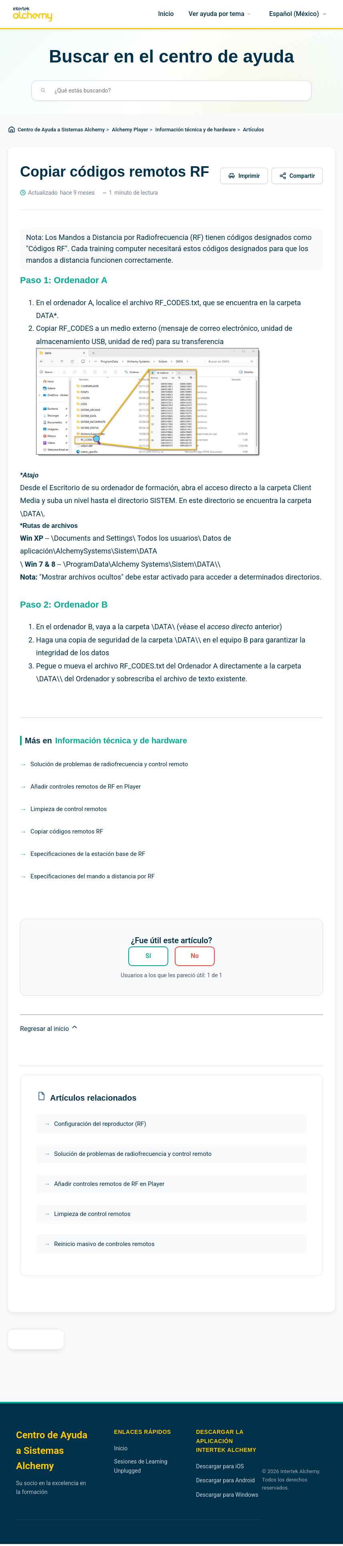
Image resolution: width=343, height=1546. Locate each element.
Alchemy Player (130, 130)
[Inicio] (166, 14)
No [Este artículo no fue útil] (195, 956)
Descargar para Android (225, 1482)
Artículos (253, 130)
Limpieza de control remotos (68, 809)
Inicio (121, 1450)
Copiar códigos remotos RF (66, 831)
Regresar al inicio (49, 1030)
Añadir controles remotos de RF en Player (85, 786)
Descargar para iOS (220, 1468)
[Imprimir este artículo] (244, 175)
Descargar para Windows (227, 1497)
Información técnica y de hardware (195, 130)
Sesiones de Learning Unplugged (140, 1468)
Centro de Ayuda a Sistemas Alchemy (61, 130)
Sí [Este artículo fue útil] (148, 956)
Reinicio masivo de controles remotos (104, 1246)
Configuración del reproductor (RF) (100, 1125)
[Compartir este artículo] (297, 175)
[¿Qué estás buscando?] (177, 91)
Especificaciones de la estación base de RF (87, 854)
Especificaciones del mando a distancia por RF (92, 876)
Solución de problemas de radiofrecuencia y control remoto (109, 764)
